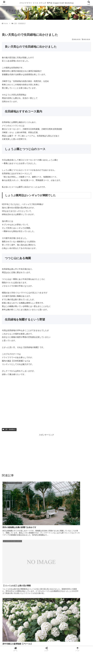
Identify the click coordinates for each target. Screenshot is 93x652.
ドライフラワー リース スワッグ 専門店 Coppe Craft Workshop (46, 3)
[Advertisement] (46, 453)
